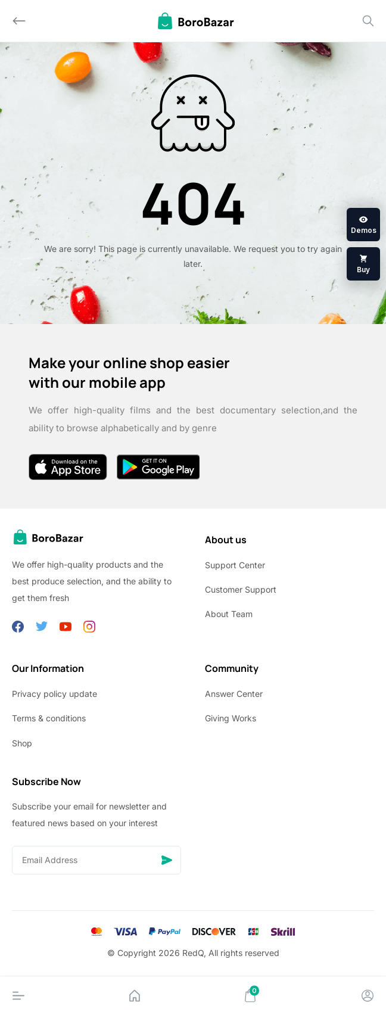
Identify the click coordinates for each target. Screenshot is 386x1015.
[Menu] (18, 996)
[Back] (19, 21)
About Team (229, 614)
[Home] (134, 996)
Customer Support (240, 589)
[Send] (166, 860)
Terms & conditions (49, 718)
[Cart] (250, 995)
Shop (22, 743)
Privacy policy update (54, 694)
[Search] (368, 21)
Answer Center (234, 694)
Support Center (235, 565)
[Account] (367, 995)
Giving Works (230, 718)
